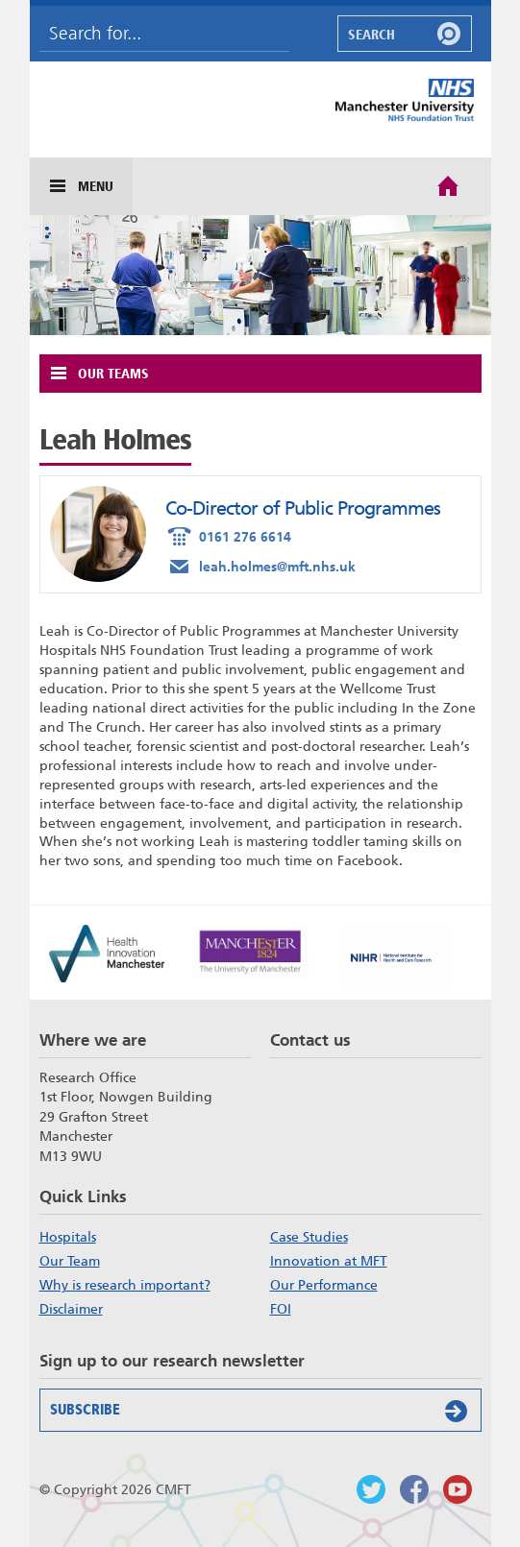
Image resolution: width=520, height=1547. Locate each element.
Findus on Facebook (414, 1489)
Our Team (69, 1261)
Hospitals (67, 1237)
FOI (280, 1309)
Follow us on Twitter (371, 1489)
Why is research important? (124, 1285)
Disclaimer (71, 1309)
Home (447, 184)
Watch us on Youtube (457, 1489)
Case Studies (309, 1237)
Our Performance (324, 1285)
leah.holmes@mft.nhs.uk (260, 565)
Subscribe (263, 1410)
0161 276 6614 (228, 535)
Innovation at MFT (328, 1261)
